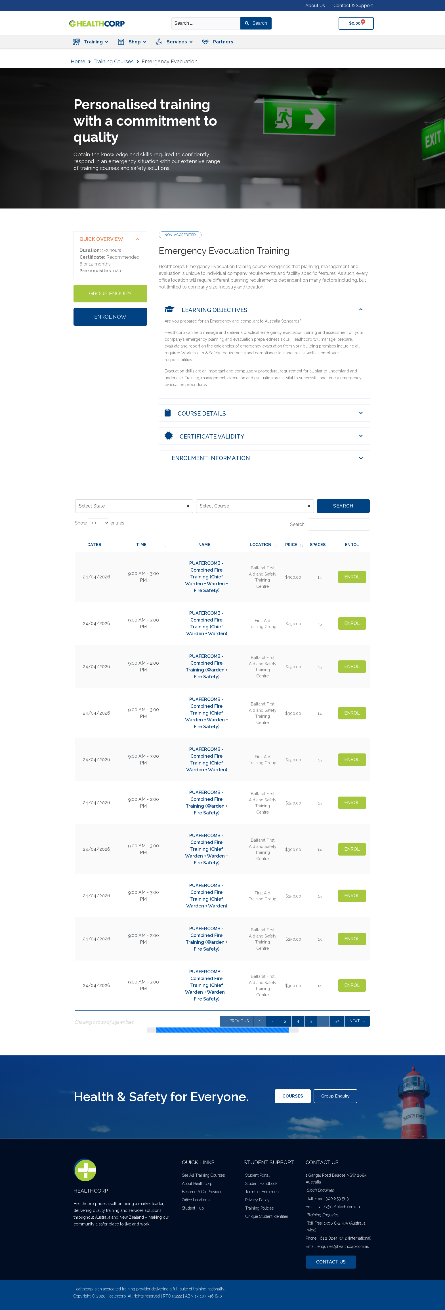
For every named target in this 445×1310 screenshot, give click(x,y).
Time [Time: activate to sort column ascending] (141, 544)
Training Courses (113, 61)
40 (336, 1021)
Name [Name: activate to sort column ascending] (204, 544)
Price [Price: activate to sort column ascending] (291, 544)
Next (355, 1021)
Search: (330, 524)
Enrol (352, 577)
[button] (90, 41)
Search (343, 506)
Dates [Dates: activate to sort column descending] (94, 544)
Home (78, 61)
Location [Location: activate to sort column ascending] (260, 544)
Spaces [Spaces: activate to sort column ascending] (318, 544)
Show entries (99, 523)
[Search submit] (256, 23)
